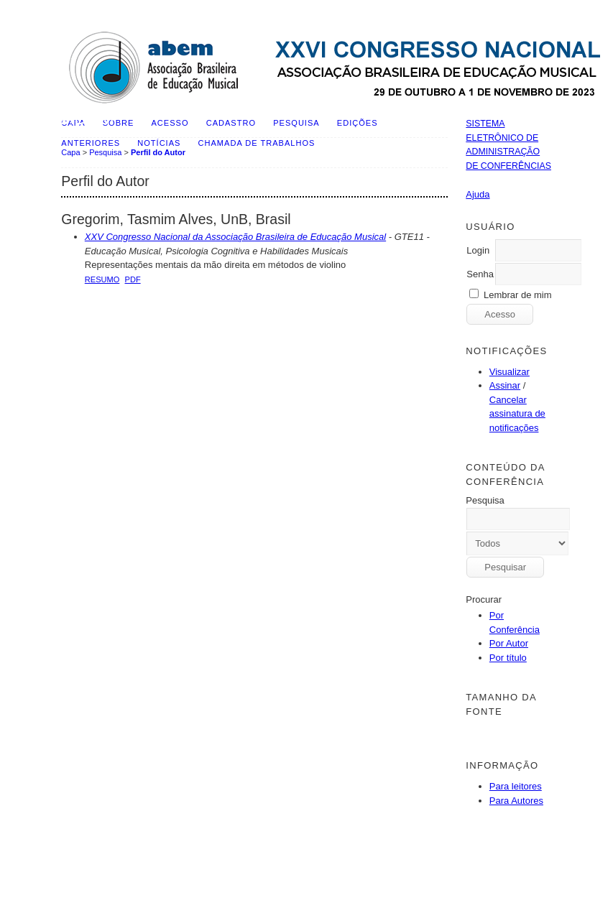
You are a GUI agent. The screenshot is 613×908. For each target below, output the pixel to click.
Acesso (170, 123)
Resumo (102, 279)
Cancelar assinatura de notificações (517, 413)
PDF (133, 279)
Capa (70, 152)
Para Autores (516, 800)
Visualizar (509, 371)
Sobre (118, 123)
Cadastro (231, 123)
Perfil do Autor (158, 152)
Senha (480, 274)
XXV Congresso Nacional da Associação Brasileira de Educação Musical (235, 236)
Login (477, 250)
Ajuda (477, 194)
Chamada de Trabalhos (256, 143)
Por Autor (508, 643)
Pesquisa (296, 123)
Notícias (158, 143)
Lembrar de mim (518, 294)
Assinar (504, 385)
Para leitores (515, 786)
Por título (508, 657)
